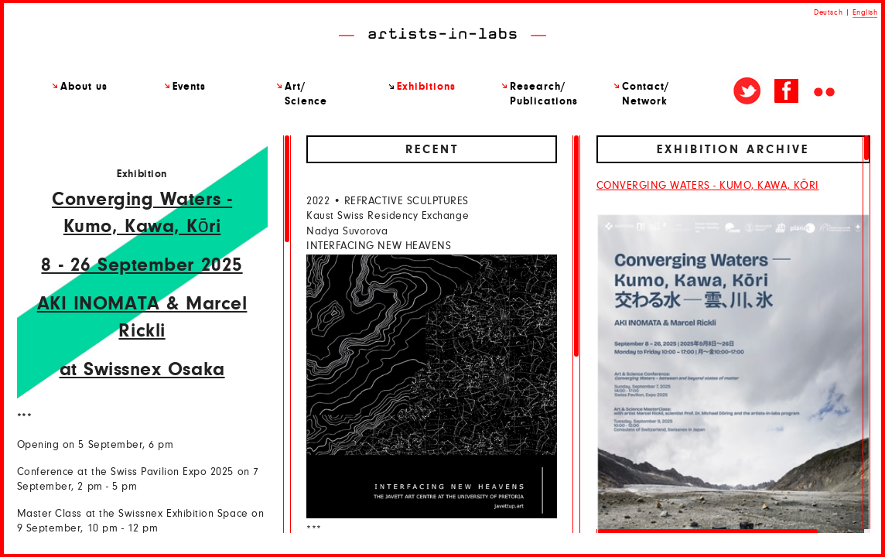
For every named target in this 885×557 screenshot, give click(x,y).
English (865, 12)
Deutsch (828, 12)
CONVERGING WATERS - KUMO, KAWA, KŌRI (707, 185)
